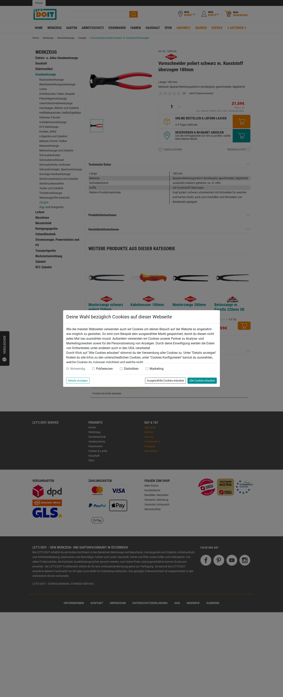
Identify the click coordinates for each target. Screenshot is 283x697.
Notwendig (77, 369)
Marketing (157, 369)
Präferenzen (104, 369)
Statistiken (131, 369)
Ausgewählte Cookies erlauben (165, 380)
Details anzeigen (78, 380)
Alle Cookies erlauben (202, 380)
